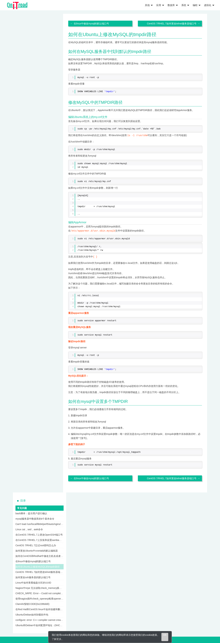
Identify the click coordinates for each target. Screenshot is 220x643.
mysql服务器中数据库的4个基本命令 (34, 518)
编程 (197, 5)
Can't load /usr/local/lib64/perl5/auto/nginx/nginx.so (42, 523)
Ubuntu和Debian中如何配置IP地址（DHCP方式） (42, 624)
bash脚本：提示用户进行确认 (31, 513)
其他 (149, 5)
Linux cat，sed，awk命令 (29, 528)
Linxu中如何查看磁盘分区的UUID (33, 582)
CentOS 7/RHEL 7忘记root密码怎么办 (35, 544)
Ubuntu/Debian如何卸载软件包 (31, 614)
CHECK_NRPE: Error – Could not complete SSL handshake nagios (51, 592)
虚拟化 (209, 5)
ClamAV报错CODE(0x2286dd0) (32, 603)
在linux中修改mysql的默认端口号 (91, 23)
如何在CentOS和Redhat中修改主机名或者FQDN (41, 555)
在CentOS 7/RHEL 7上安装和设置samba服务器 (40, 539)
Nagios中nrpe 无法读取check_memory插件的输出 (42, 587)
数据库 (173, 5)
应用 (160, 5)
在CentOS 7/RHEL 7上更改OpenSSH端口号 (39, 534)
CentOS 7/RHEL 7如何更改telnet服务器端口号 (171, 23)
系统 (185, 5)
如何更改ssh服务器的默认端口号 (33, 576)
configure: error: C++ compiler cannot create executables (45, 619)
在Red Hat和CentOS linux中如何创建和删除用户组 (42, 608)
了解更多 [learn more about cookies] (56, 639)
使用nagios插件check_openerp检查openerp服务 (41, 598)
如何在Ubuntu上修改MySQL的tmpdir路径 (37, 566)
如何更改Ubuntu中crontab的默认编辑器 (36, 550)
